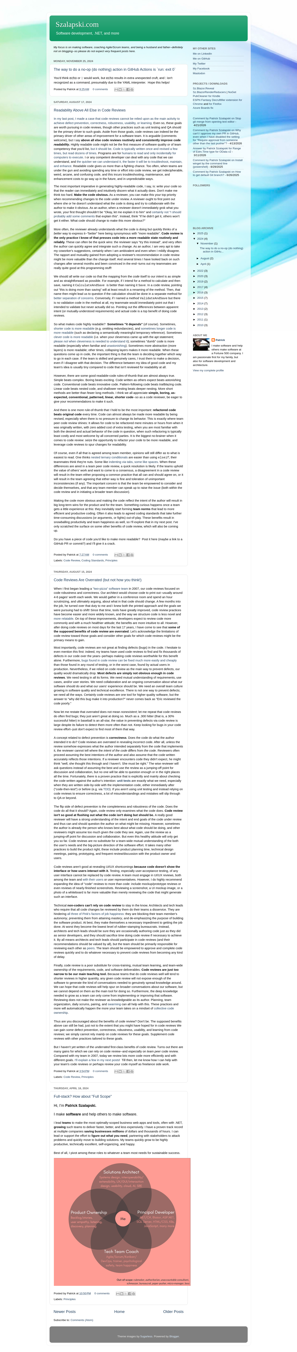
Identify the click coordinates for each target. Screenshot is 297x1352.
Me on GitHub (201, 58)
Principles (111, 560)
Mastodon (199, 73)
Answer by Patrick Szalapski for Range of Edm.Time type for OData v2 (217, 150)
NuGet (232, 92)
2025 (200, 233)
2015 (200, 297)
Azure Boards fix (203, 107)
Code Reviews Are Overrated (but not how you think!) (98, 580)
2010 (200, 325)
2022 (200, 270)
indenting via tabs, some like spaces (133, 462)
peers (91, 948)
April (204, 263)
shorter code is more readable (74, 328)
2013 (200, 308)
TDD (106, 789)
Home (119, 1311)
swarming (114, 1004)
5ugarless (146, 1336)
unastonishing (116, 345)
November (207, 243)
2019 (200, 281)
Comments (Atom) (82, 1320)
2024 (200, 238)
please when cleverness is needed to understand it (91, 341)
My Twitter (199, 63)
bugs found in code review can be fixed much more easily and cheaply (129, 660)
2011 (200, 319)
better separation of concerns (73, 298)
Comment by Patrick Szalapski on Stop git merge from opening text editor (217, 120)
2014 (200, 303)
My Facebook (201, 68)
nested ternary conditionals (109, 457)
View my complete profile (208, 370)
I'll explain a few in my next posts (97, 1060)
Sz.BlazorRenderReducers (209, 92)
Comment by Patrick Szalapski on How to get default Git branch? (217, 173)
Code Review (72, 560)
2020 (200, 276)
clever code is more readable (73, 337)
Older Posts (173, 1311)
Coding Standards (93, 560)
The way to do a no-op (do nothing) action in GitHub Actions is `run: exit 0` (115, 69)
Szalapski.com (77, 24)
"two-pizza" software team (110, 588)
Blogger (174, 1336)
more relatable (63, 618)
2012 (200, 314)
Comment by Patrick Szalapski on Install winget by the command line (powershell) (218, 163)
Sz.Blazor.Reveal (203, 88)
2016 (200, 292)
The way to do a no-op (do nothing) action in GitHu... (221, 250)
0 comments (100, 89)
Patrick (220, 340)
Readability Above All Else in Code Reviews (90, 110)
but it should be (101, 149)
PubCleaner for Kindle (206, 96)
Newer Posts (65, 1311)
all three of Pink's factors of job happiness (95, 914)
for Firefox (215, 103)
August (205, 258)
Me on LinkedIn (202, 53)
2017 (200, 287)
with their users (93, 879)
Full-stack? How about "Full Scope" (83, 1096)
